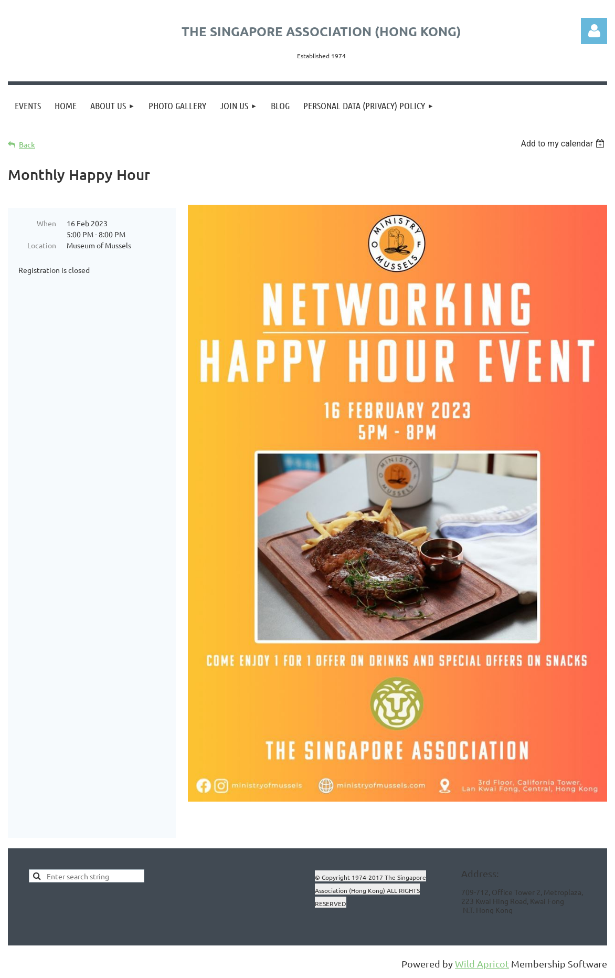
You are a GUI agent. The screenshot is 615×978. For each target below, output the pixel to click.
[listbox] (564, 143)
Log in (594, 31)
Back (27, 145)
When (46, 223)
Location (41, 245)
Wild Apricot (482, 964)
